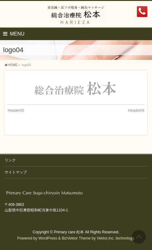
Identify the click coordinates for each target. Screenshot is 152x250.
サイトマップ (16, 172)
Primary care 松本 (69, 232)
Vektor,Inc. (106, 238)
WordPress (47, 238)
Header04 (136, 110)
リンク (10, 160)
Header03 (16, 110)
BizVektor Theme (76, 238)
